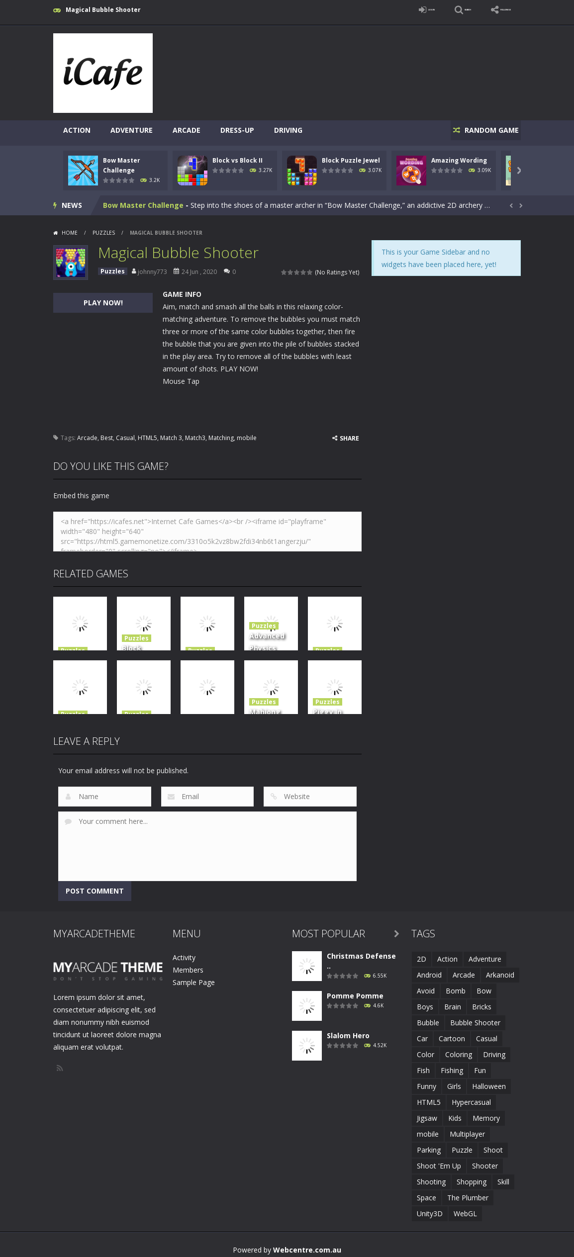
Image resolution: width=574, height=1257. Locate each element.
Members (188, 964)
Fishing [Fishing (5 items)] (452, 1065)
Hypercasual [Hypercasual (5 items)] (471, 1096)
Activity (184, 952)
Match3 (195, 432)
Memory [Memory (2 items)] (486, 1112)
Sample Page (194, 977)
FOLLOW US (493, 9)
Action (77, 130)
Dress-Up (237, 130)
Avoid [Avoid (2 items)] (426, 985)
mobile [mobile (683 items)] (428, 1128)
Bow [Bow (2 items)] (484, 985)
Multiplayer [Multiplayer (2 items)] (467, 1128)
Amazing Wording (459, 155)
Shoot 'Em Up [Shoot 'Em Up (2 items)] (439, 1160)
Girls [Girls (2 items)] (454, 1080)
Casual (125, 432)
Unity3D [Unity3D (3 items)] (430, 1208)
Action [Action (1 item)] (447, 953)
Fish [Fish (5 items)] (423, 1065)
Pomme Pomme (355, 990)
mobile (247, 432)
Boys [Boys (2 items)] (425, 1001)
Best (106, 432)
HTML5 (147, 432)
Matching (221, 432)
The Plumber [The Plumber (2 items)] (467, 1192)
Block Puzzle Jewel (351, 155)
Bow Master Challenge (143, 199)
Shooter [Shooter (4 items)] (485, 1160)
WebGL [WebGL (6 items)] (465, 1208)
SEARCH (432, 9)
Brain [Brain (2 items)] (452, 1001)
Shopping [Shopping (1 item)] (471, 1176)
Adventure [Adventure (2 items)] (485, 953)
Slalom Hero (348, 1030)
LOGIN (379, 9)
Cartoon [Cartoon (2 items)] (452, 1033)
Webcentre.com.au (307, 1244)
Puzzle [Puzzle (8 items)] (462, 1144)
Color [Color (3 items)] (425, 1049)
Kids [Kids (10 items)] (455, 1112)
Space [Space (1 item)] (426, 1192)
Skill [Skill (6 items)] (503, 1176)
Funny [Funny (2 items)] (426, 1080)
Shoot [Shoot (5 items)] (493, 1144)
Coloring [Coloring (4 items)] (458, 1049)
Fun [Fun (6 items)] (480, 1065)
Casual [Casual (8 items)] (486, 1033)
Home (69, 227)
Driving (288, 130)
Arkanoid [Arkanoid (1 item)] (500, 969)
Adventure (131, 130)
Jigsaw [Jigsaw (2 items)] (427, 1112)
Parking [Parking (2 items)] (429, 1144)
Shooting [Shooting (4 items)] (431, 1176)
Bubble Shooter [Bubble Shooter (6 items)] (475, 1017)
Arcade (186, 130)
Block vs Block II (237, 155)
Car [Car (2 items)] (422, 1033)
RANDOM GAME (485, 130)
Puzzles (104, 227)
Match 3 (171, 432)
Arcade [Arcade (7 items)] (464, 969)
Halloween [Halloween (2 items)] (489, 1080)
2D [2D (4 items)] (421, 953)
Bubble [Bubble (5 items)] (428, 1017)
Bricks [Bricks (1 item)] (481, 1001)
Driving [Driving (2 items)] (494, 1049)
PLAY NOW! (103, 297)
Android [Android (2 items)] (429, 969)
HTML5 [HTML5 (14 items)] (429, 1096)
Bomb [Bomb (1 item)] (456, 985)
